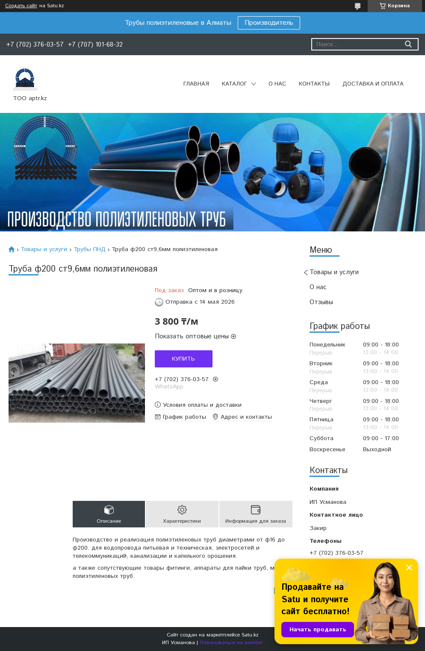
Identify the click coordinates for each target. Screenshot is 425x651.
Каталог (234, 84)
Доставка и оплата (373, 84)
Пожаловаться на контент (231, 642)
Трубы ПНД (90, 249)
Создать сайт (21, 6)
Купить (183, 359)
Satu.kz (250, 635)
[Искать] (408, 44)
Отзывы (321, 302)
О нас (277, 84)
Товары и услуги (334, 272)
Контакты (314, 84)
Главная (196, 84)
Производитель (269, 23)
